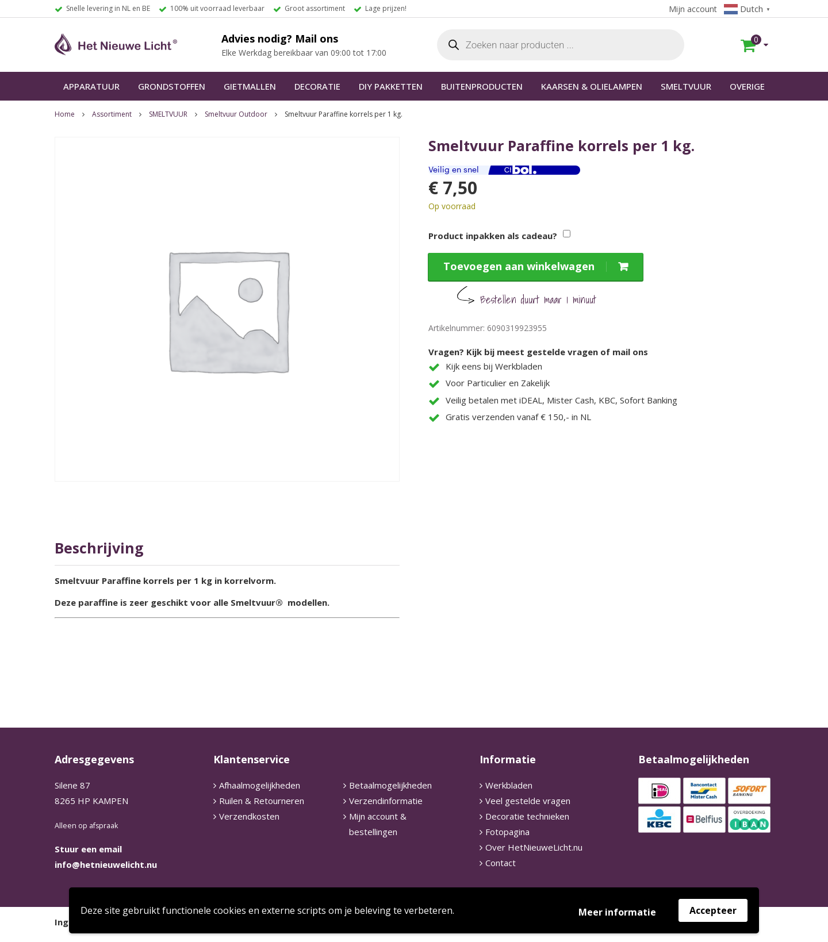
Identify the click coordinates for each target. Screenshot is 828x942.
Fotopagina (507, 831)
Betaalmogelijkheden (390, 785)
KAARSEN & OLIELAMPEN (591, 86)
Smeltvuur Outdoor (236, 114)
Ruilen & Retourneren (261, 800)
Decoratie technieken (527, 816)
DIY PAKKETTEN (391, 86)
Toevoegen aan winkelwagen (519, 266)
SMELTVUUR (686, 86)
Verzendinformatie (386, 800)
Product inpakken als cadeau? (492, 235)
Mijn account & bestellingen (378, 823)
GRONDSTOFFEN (171, 86)
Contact (500, 862)
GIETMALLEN (250, 86)
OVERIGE (747, 86)
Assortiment (112, 114)
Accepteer (713, 910)
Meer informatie (617, 912)
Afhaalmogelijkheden (259, 785)
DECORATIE (317, 86)
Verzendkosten (249, 816)
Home (65, 114)
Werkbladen (508, 785)
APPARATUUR (91, 86)
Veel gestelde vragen (527, 800)
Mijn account (693, 8)
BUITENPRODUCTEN (482, 86)
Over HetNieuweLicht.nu (533, 847)
